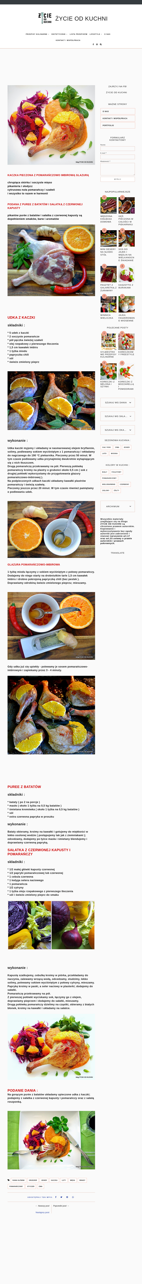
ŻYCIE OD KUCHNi (116, 90)
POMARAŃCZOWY (16, 1184)
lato (104, 451)
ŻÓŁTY (116, 488)
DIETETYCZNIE (53, 34)
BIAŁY (104, 469)
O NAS (106, 109)
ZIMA (40, 1184)
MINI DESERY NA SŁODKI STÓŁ (108, 249)
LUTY (64, 1178)
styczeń (30, 1184)
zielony (105, 488)
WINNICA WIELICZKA (106, 314)
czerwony (124, 482)
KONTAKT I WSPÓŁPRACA (62, 40)
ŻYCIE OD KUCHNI (81, 18)
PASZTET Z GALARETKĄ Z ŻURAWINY (108, 285)
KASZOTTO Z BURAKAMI (126, 283)
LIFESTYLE (90, 34)
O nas (101, 34)
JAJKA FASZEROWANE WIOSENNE (127, 315)
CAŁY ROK (106, 445)
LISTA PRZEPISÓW (72, 34)
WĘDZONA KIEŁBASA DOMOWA (106, 216)
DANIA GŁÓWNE (19, 1178)
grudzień (33, 1178)
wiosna (114, 451)
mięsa (72, 1178)
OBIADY (82, 1178)
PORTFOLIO (108, 123)
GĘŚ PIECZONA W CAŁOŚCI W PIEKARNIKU (126, 217)
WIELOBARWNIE (108, 482)
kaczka (54, 1178)
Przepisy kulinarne (31, 34)
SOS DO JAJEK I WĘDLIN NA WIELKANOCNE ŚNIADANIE (126, 252)
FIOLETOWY (116, 469)
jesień (44, 1178)
